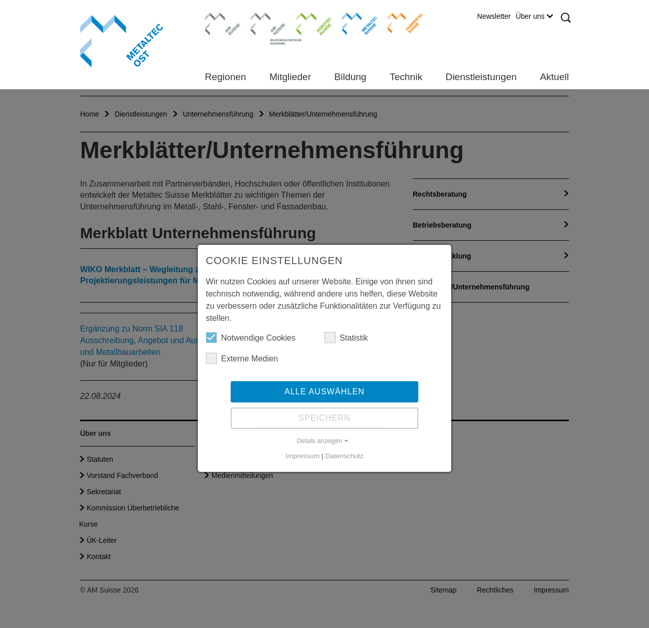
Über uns (534, 16)
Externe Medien (242, 358)
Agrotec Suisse (306, 22)
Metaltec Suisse (353, 22)
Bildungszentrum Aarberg (268, 22)
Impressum (302, 456)
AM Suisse (219, 17)
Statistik (346, 337)
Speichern (324, 418)
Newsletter (494, 16)
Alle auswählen (324, 391)
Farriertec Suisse (400, 22)
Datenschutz (344, 456)
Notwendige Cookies (251, 337)
